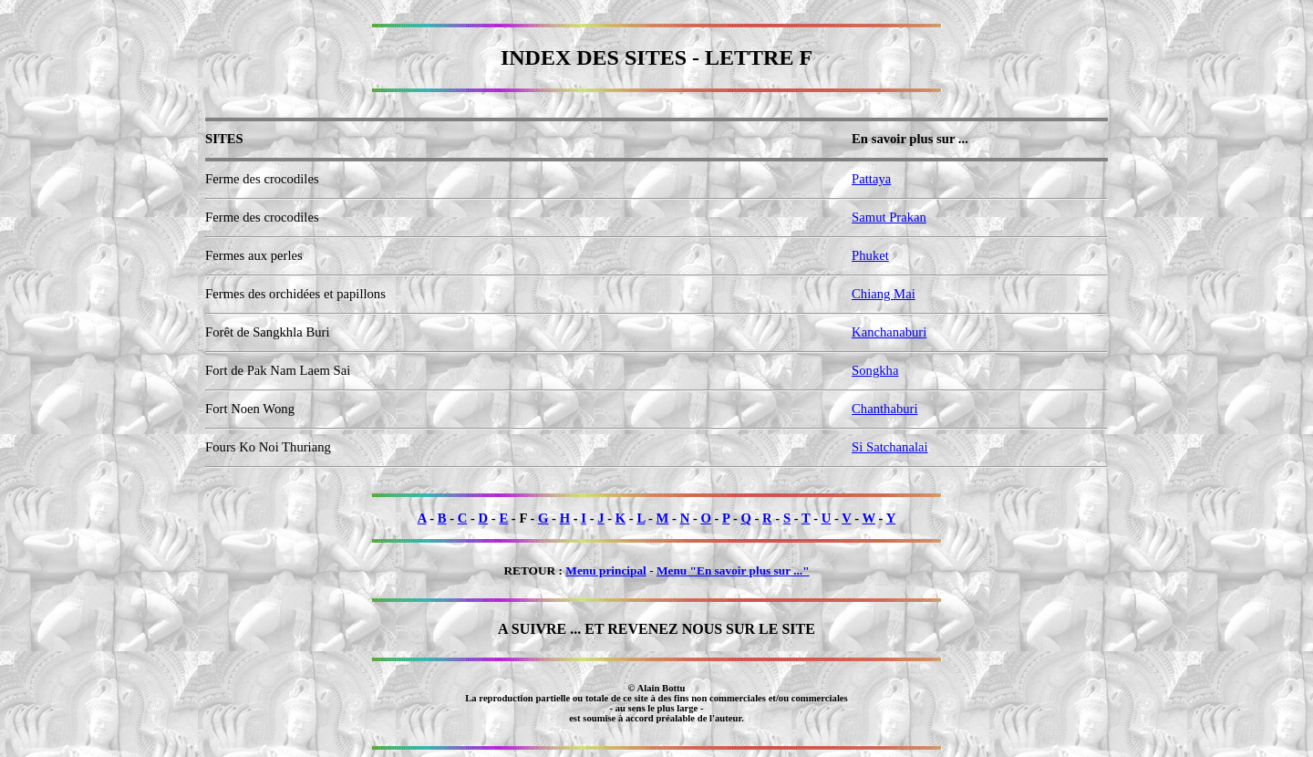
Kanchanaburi (889, 332)
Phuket (870, 255)
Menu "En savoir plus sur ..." (733, 570)
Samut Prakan (889, 217)
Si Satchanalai (889, 447)
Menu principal (605, 570)
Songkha (875, 370)
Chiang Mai (883, 293)
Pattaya (871, 178)
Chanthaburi (884, 408)
